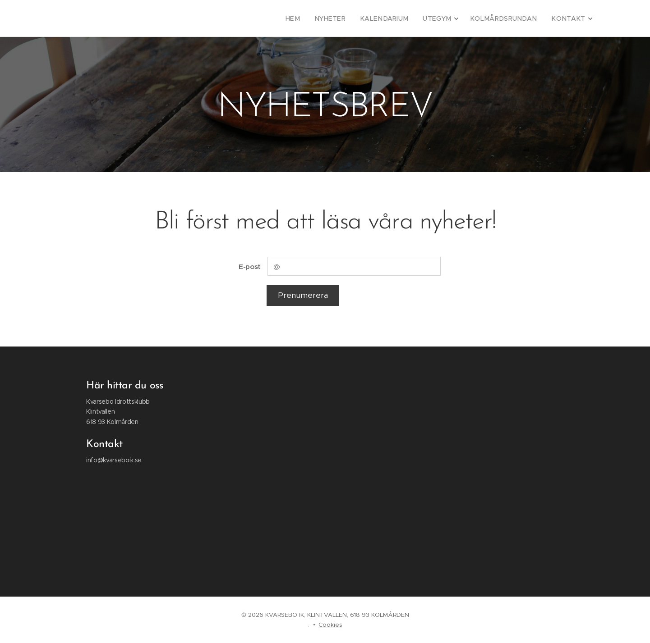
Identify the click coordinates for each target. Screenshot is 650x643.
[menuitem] (316, 18)
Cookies (330, 625)
